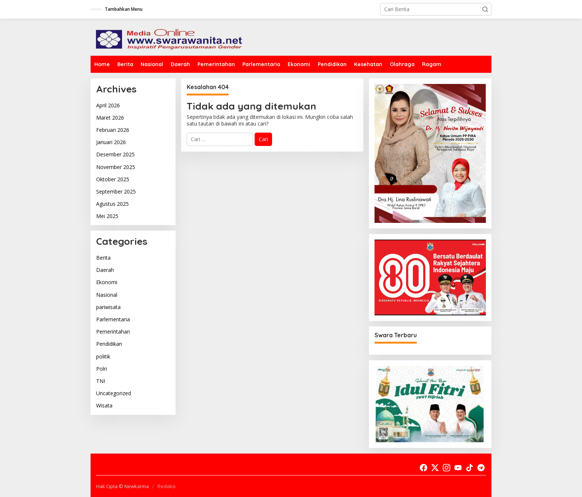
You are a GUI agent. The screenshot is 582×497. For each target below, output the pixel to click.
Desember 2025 (115, 154)
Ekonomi (106, 282)
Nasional (106, 294)
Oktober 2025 (112, 179)
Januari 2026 (111, 142)
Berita (103, 257)
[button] (485, 9)
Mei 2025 (107, 216)
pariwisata (108, 307)
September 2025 (116, 191)
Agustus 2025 (112, 203)
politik (103, 356)
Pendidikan (109, 343)
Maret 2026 (110, 117)
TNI (100, 380)
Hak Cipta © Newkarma (122, 486)
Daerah (105, 269)
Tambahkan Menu (124, 9)
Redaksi (166, 486)
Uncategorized (113, 393)
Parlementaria (113, 319)
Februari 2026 (112, 129)
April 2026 (108, 105)
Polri (101, 368)
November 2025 (115, 166)
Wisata (104, 405)
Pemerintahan (113, 331)
